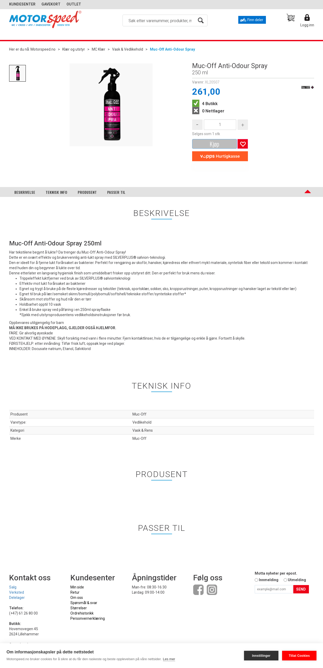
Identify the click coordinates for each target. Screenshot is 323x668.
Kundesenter (22, 4)
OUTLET (73, 4)
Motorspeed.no (43, 49)
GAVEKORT (50, 4)
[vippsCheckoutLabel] (220, 156)
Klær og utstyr (73, 49)
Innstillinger (261, 656)
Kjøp (214, 143)
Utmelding (297, 580)
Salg (12, 587)
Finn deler (255, 20)
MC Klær (98, 49)
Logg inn (307, 25)
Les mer (169, 659)
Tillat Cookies (299, 656)
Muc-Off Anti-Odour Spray (172, 49)
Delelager (17, 597)
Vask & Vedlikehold (127, 49)
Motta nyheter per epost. (276, 573)
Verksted (16, 592)
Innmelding (268, 580)
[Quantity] (220, 124)
